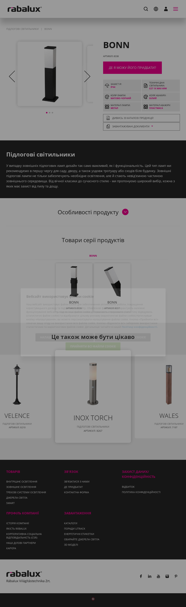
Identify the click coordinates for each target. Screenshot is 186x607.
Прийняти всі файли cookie (93, 328)
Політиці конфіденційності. (140, 308)
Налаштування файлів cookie (64, 318)
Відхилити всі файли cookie (122, 318)
